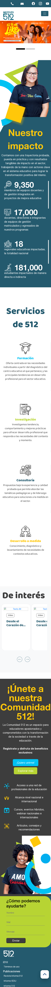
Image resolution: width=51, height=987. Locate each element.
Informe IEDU (10, 981)
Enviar (16, 940)
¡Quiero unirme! (25, 771)
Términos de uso (11, 966)
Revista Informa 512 (13, 976)
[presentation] (19, 668)
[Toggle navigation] (44, 13)
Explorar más (25, 779)
